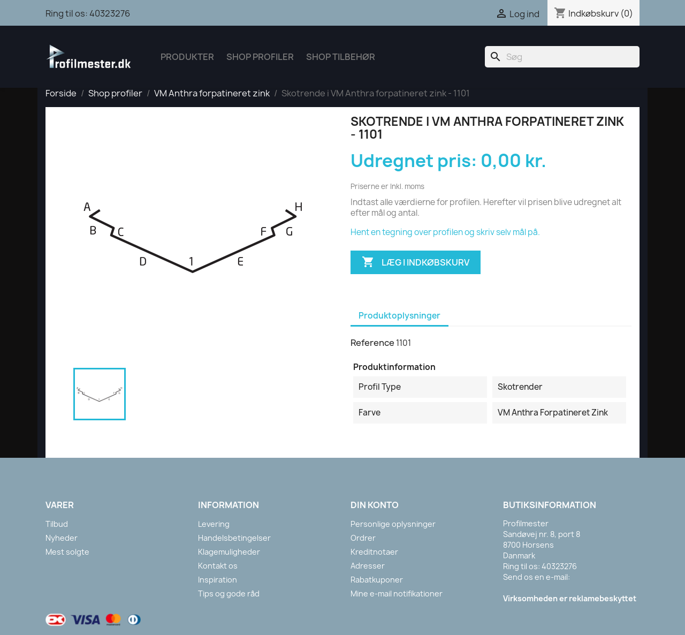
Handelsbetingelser (234, 538)
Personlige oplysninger (393, 524)
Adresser (368, 566)
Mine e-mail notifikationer (397, 593)
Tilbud (56, 524)
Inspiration (217, 579)
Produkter (187, 57)
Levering (214, 524)
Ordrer (363, 538)
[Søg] (562, 56)
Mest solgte (67, 552)
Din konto (375, 505)
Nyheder (61, 538)
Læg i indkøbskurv (415, 262)
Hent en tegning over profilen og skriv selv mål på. (445, 232)
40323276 (109, 13)
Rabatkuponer (377, 579)
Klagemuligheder (229, 552)
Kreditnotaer (374, 552)
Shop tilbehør (340, 57)
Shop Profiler (260, 57)
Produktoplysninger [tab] (399, 315)
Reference (372, 342)
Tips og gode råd (229, 593)
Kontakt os (218, 566)
